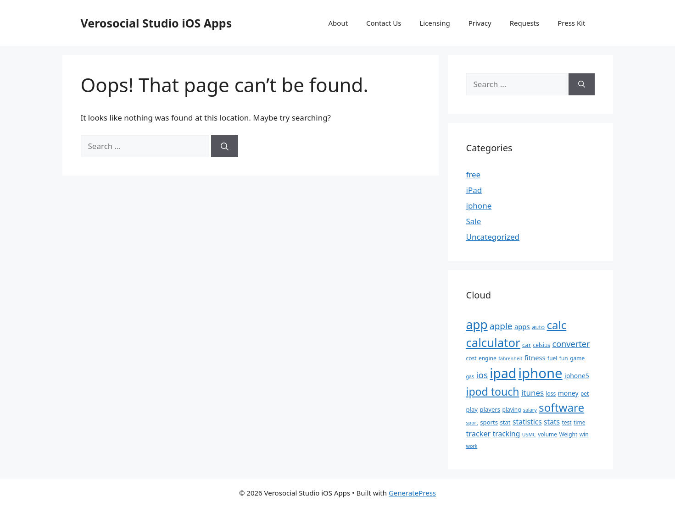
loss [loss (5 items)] (551, 393)
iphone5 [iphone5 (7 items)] (576, 375)
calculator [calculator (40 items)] (493, 343)
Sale (473, 221)
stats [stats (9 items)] (552, 422)
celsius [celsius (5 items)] (541, 345)
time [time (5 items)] (579, 422)
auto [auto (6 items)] (538, 327)
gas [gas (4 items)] (470, 376)
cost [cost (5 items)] (471, 358)
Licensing (434, 23)
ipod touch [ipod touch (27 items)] (492, 391)
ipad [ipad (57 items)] (503, 373)
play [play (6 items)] (472, 409)
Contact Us (383, 23)
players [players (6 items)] (490, 409)
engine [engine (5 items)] (487, 358)
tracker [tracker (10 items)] (478, 434)
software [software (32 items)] (561, 407)
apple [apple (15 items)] (501, 326)
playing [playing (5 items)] (511, 409)
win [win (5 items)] (584, 434)
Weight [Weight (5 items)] (568, 434)
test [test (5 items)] (566, 422)
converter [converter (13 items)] (571, 343)
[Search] (224, 146)
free (473, 174)
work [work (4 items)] (472, 446)
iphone (479, 205)
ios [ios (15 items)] (482, 375)
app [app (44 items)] (477, 324)
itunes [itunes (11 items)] (532, 392)
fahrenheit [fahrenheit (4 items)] (510, 358)
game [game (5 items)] (577, 358)
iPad (474, 190)
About (338, 23)
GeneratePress (412, 492)
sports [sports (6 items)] (489, 422)
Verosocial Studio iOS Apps (156, 23)
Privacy (480, 23)
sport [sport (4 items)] (472, 422)
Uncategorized (493, 236)
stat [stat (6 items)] (505, 422)
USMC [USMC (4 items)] (529, 434)
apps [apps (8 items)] (522, 326)
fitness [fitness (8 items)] (535, 357)
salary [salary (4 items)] (530, 410)
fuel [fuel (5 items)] (552, 358)
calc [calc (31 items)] (557, 324)
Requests (525, 23)
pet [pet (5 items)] (584, 393)
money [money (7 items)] (568, 393)
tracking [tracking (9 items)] (506, 434)
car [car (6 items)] (526, 345)
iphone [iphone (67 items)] (540, 373)
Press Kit (571, 23)
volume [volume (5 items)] (547, 434)
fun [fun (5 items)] (563, 358)
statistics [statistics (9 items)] (527, 422)
